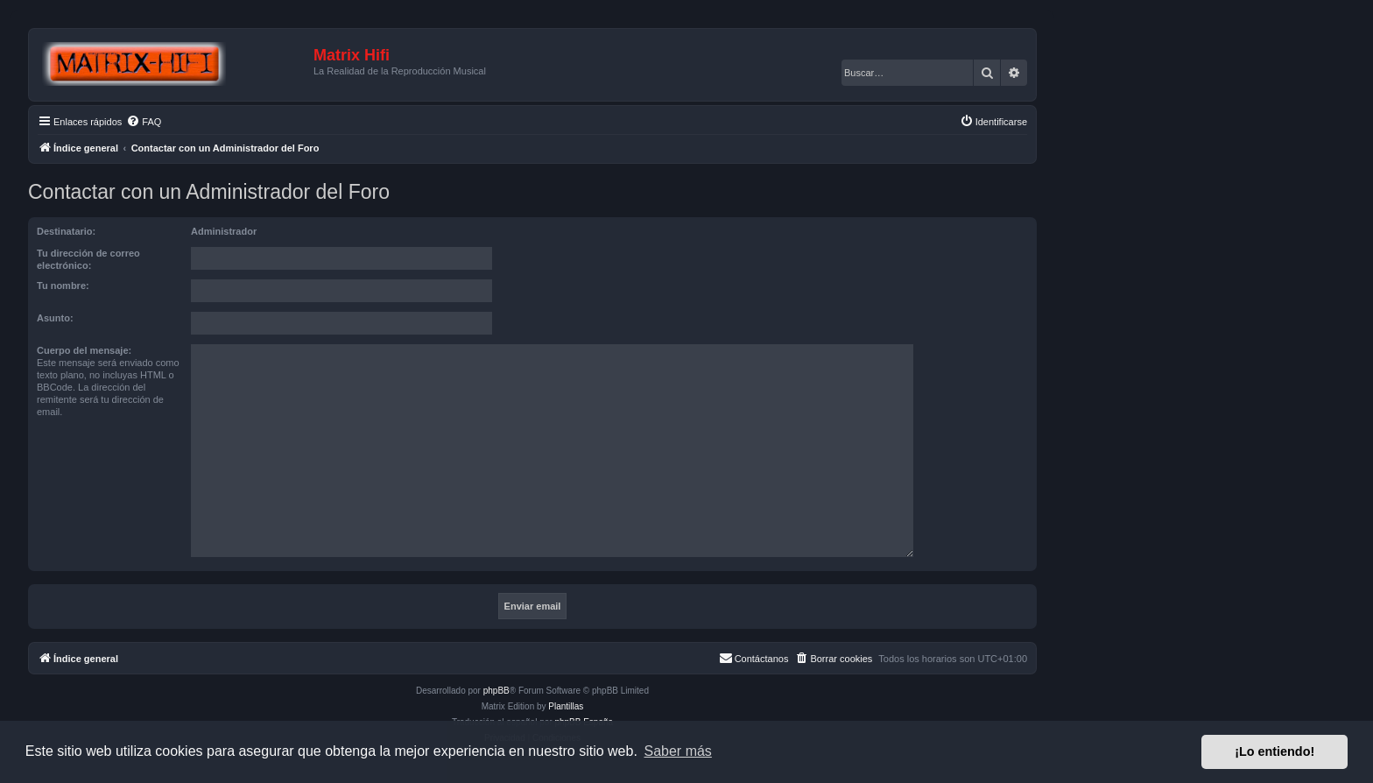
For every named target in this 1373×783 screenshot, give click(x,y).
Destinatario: (66, 231)
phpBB (496, 690)
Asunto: (55, 318)
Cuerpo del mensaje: (84, 350)
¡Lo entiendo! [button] (1274, 751)
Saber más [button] (678, 751)
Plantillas (565, 706)
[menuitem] (143, 121)
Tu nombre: (63, 285)
